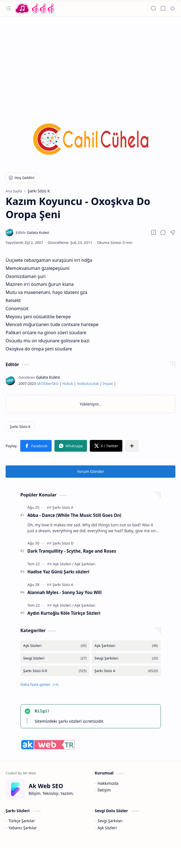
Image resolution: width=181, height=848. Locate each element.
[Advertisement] (90, 61)
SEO (40, 383)
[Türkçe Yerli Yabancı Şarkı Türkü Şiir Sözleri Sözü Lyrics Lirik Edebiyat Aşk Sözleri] (35, 8)
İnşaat (108, 383)
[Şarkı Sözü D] (63, 543)
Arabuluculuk (88, 383)
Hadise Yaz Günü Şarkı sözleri (59, 571)
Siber (47, 383)
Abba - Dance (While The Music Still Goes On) (75, 515)
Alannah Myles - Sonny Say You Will (65, 592)
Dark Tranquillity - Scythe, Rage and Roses (72, 551)
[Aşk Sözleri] (63, 563)
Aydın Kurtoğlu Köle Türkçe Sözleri (64, 613)
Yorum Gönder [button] (90, 471)
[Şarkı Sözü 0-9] (55, 671)
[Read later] (153, 232)
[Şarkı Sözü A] (62, 507)
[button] (8, 8)
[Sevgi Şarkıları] (126, 658)
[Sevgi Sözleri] (55, 658)
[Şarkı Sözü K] (20, 426)
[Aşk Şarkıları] (84, 563)
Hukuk (67, 383)
